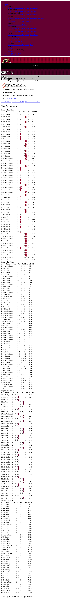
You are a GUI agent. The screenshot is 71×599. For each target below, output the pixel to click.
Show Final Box (6, 102)
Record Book (34, 8)
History (24, 25)
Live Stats (11, 8)
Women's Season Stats (26, 21)
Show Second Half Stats (32, 102)
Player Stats (25, 8)
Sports (6, 4)
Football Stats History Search (13, 53)
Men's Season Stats (14, 21)
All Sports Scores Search (11, 55)
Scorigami (41, 18)
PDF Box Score (11, 98)
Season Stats (18, 8)
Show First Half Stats (18, 102)
